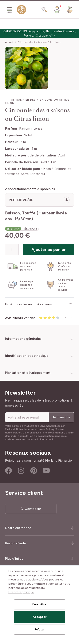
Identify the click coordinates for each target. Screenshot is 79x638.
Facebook (8, 470)
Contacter (33, 509)
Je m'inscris (61, 417)
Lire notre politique (21, 592)
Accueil (9, 42)
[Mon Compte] (57, 9)
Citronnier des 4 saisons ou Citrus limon (39, 42)
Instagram (21, 470)
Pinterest (33, 470)
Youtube (46, 470)
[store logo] (21, 10)
